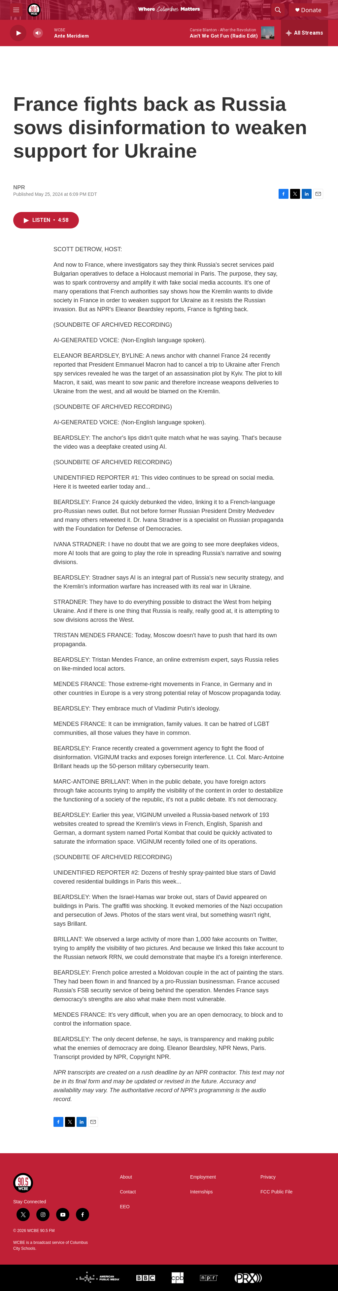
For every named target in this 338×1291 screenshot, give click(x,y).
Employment (203, 1177)
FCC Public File (276, 1191)
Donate (311, 10)
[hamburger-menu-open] (16, 9)
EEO (125, 1206)
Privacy (268, 1177)
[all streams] (304, 33)
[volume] (38, 33)
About (126, 1177)
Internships (201, 1191)
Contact (128, 1191)
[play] (18, 33)
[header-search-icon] (278, 9)
